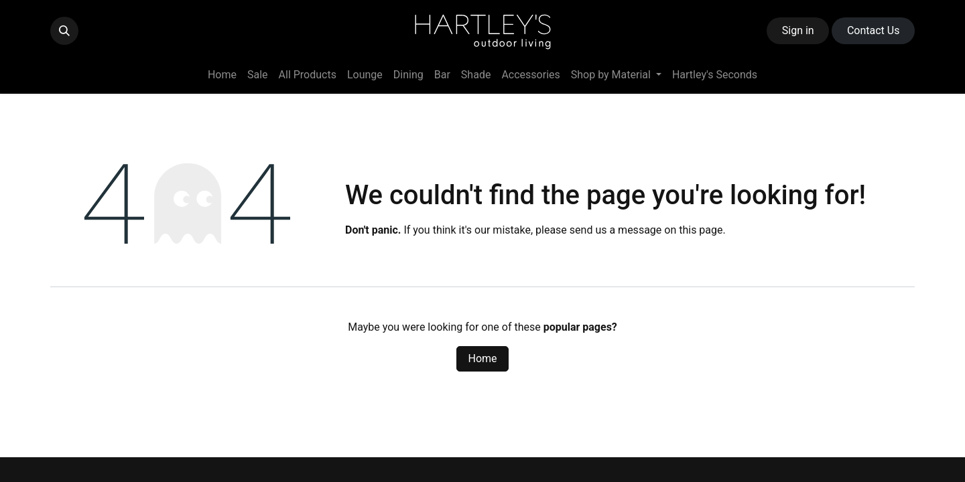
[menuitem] (222, 75)
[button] (64, 31)
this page (700, 230)
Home (482, 358)
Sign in (798, 30)
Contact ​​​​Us (873, 30)
